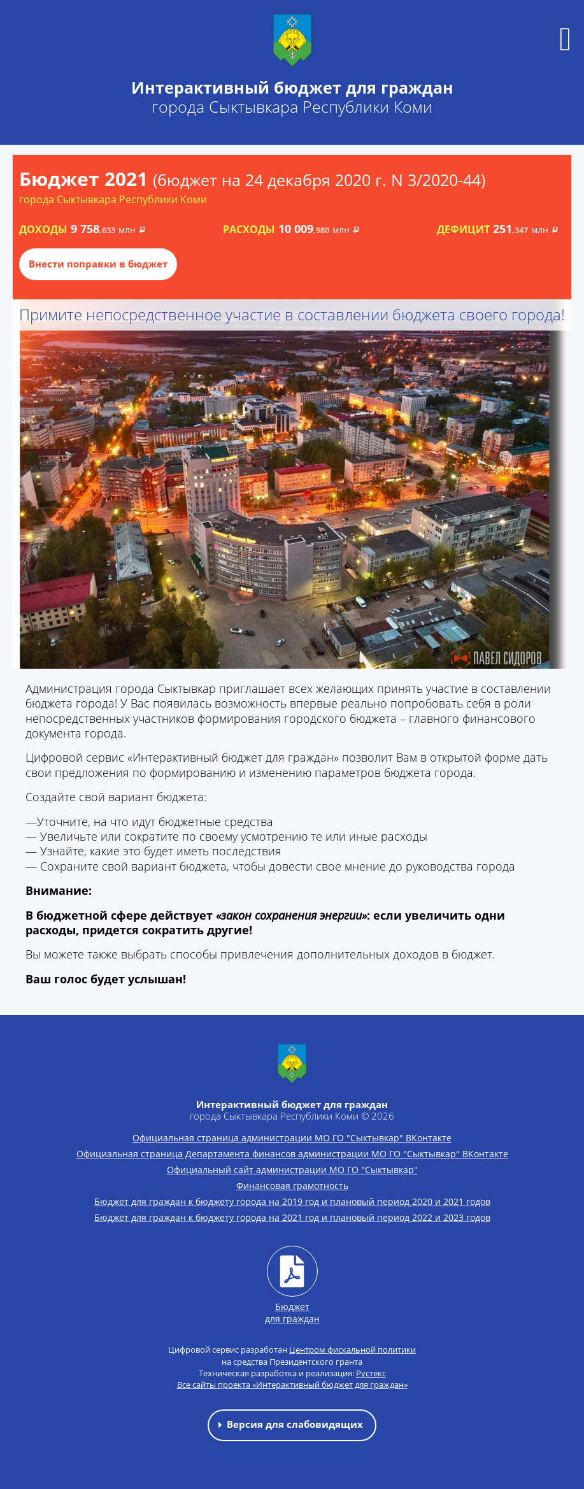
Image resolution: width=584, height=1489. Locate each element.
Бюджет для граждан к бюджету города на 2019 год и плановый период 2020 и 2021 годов (292, 1201)
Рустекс (371, 1373)
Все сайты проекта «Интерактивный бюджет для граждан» (292, 1384)
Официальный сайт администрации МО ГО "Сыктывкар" (292, 1170)
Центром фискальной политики (352, 1349)
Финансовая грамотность (292, 1185)
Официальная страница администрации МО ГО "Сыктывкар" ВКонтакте (292, 1138)
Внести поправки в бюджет (98, 263)
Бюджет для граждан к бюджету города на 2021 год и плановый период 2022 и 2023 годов (292, 1217)
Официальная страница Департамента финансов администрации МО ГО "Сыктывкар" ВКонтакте (292, 1154)
